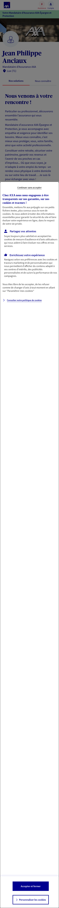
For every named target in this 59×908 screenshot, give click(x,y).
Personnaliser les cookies (32, 899)
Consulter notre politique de (24, 300)
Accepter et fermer (31, 886)
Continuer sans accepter (29, 187)
